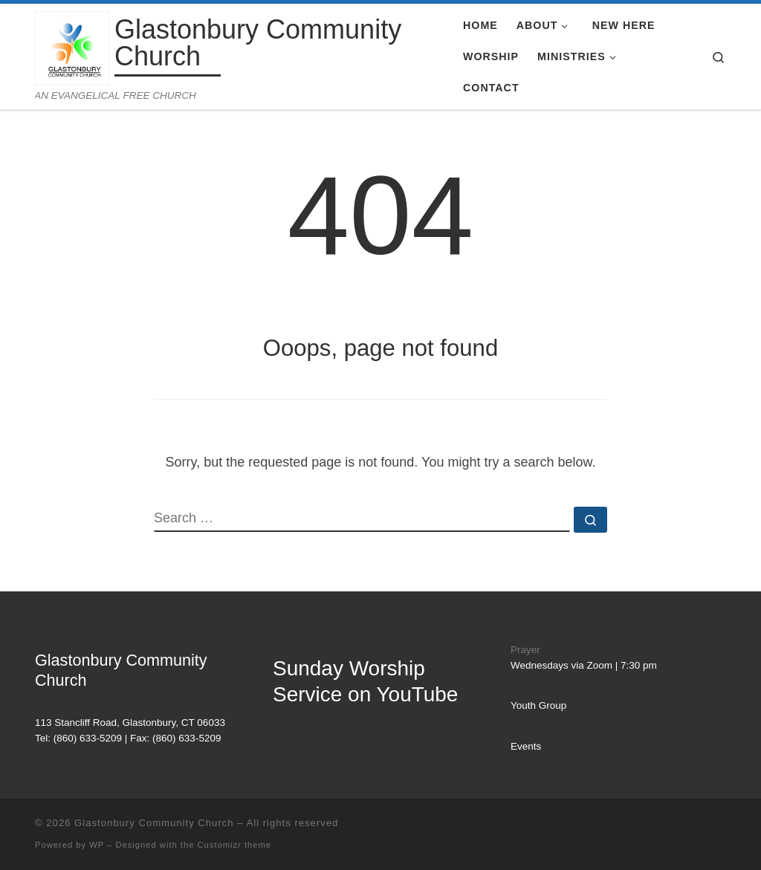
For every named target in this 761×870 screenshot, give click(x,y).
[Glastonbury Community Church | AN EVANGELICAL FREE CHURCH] (72, 46)
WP (96, 844)
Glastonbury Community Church (154, 822)
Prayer (525, 649)
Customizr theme (235, 844)
